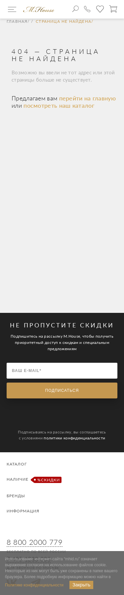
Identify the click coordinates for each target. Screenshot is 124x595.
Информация (23, 510)
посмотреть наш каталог (58, 105)
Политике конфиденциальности (34, 585)
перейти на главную (87, 98)
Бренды (16, 495)
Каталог (17, 464)
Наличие (33, 480)
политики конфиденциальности (74, 437)
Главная (17, 21)
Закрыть (81, 584)
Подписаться (62, 390)
